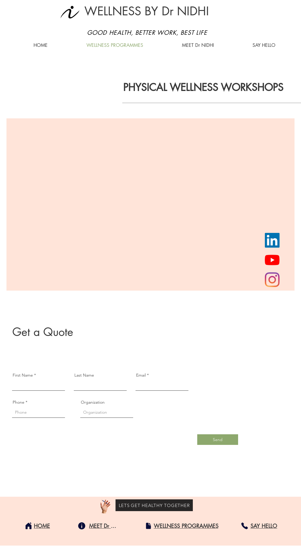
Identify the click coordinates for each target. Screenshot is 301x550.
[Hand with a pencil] (105, 506)
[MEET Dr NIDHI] (104, 526)
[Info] (82, 526)
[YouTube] (272, 260)
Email (141, 375)
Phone (18, 402)
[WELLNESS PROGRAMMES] (186, 526)
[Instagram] (272, 279)
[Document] (148, 526)
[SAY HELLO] (263, 526)
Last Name (84, 375)
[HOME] (42, 526)
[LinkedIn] (272, 240)
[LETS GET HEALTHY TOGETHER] (154, 505)
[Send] (217, 439)
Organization (93, 402)
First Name (23, 375)
